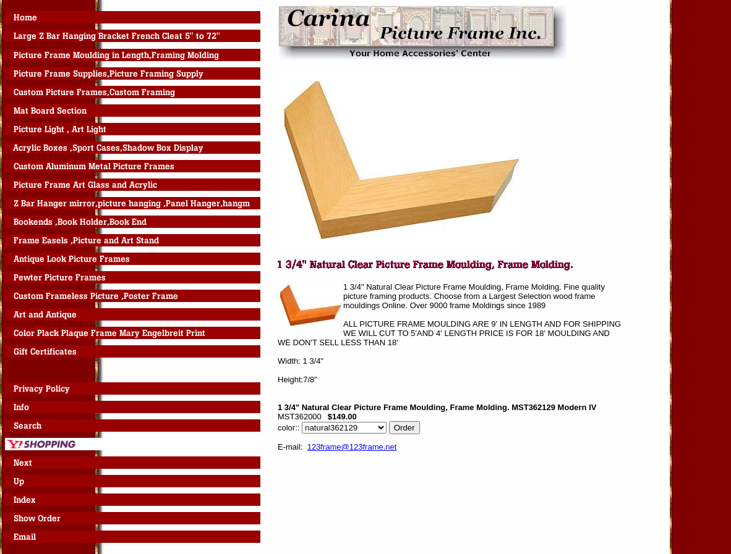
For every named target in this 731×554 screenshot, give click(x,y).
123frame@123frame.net (352, 446)
